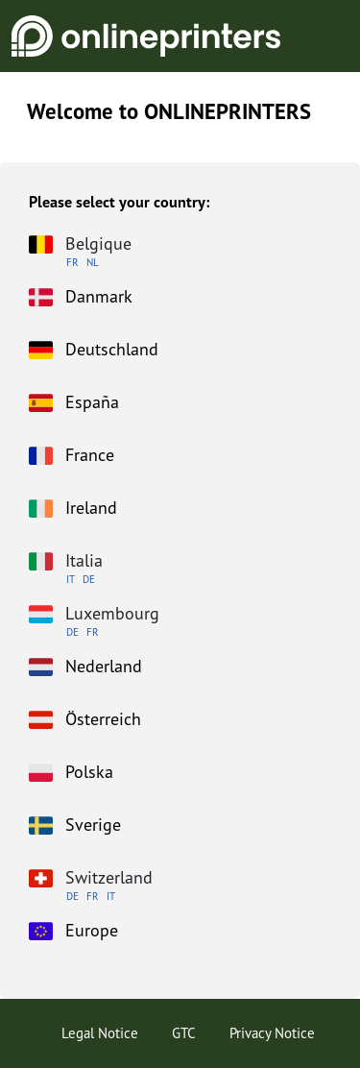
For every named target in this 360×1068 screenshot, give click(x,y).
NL (92, 262)
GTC (184, 1033)
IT (70, 579)
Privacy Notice (272, 1033)
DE (89, 579)
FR (72, 262)
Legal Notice (99, 1033)
